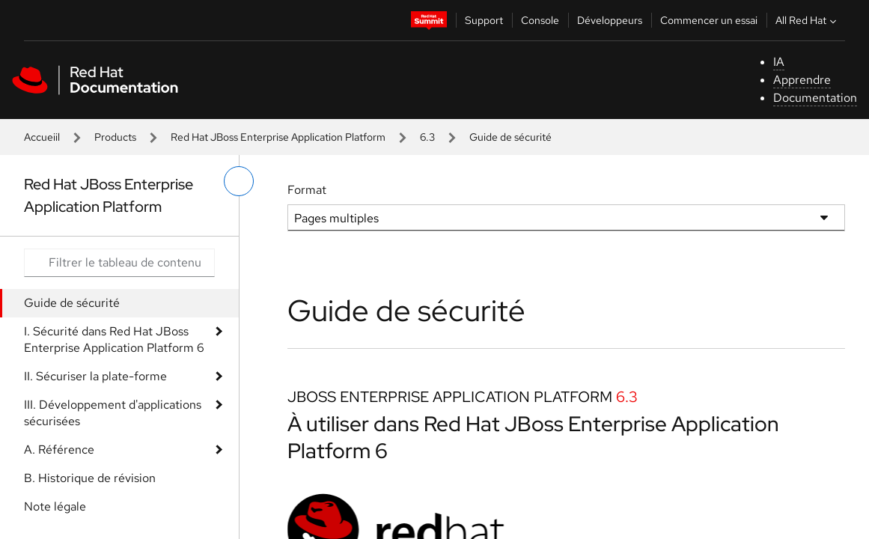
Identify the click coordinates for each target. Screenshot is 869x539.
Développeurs (609, 20)
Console (540, 20)
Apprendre (802, 80)
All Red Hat (807, 20)
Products (115, 137)
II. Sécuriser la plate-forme (95, 376)
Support (484, 20)
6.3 (427, 137)
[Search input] (119, 263)
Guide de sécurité (72, 303)
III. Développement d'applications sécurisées (112, 413)
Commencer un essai (708, 20)
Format (306, 190)
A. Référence (59, 449)
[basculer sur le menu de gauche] (239, 181)
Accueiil (42, 137)
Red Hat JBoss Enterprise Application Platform (278, 137)
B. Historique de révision (90, 478)
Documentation (815, 98)
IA (778, 62)
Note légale (55, 506)
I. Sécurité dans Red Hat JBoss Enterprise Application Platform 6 (114, 339)
